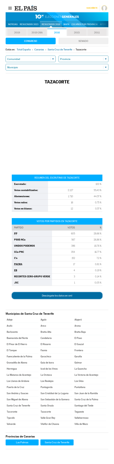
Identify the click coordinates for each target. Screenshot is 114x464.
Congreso (30, 41)
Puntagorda (47, 387)
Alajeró (78, 319)
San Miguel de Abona (17, 399)
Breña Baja (80, 332)
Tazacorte (46, 411)
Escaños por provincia (85, 24)
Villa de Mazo (81, 424)
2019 (17, 32)
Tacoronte (12, 411)
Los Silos (79, 381)
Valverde (11, 424)
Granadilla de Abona (17, 362)
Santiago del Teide (83, 405)
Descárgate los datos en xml (57, 295)
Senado (83, 41)
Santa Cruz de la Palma (86, 399)
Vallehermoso (81, 418)
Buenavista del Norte (17, 338)
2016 (57, 32)
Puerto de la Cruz (15, 387)
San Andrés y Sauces (17, 393)
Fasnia (44, 350)
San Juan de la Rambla (86, 393)
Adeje (10, 319)
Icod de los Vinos (49, 368)
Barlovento (12, 332)
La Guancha (80, 368)
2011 (97, 32)
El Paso (78, 338)
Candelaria (46, 338)
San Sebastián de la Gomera (55, 399)
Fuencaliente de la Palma (19, 356)
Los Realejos (47, 381)
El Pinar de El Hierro (17, 344)
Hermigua (12, 368)
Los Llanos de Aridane (18, 381)
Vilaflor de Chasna (50, 424)
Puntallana (79, 387)
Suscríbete (92, 8)
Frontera (78, 350)
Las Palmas (22, 442)
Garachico (46, 356)
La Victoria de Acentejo (86, 375)
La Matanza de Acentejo (19, 375)
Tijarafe (11, 418)
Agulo (43, 319)
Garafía (78, 356)
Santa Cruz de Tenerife (18, 405)
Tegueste (79, 411)
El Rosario (46, 344)
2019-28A (37, 32)
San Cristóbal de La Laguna (55, 393)
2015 (77, 32)
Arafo (9, 325)
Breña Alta (46, 332)
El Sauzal (79, 344)
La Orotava (46, 375)
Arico (43, 325)
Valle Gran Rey (48, 418)
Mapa (66, 24)
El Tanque (12, 350)
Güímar (78, 362)
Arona (77, 325)
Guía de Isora (47, 362)
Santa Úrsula (47, 405)
